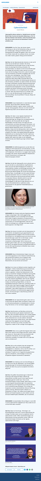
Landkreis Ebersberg (14, 7)
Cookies (37, 475)
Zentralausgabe (6, 7)
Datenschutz (37, 477)
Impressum (37, 479)
